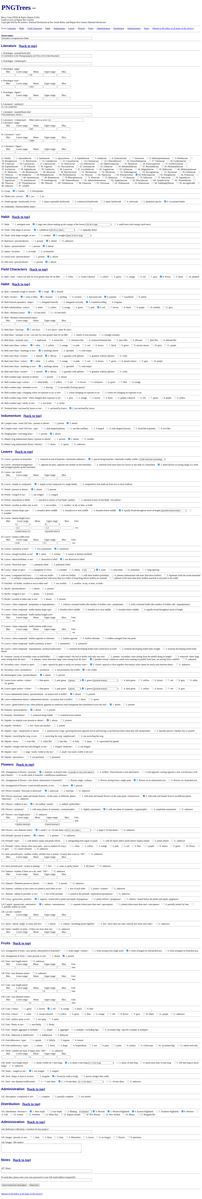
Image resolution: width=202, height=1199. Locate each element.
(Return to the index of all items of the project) (173, 28)
